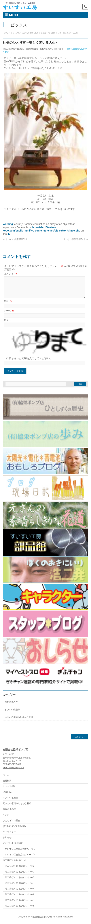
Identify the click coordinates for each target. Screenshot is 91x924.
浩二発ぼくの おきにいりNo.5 (19, 889)
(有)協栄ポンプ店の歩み (14, 826)
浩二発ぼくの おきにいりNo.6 (19, 894)
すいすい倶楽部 (12, 714)
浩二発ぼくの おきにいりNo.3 (19, 877)
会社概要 (7, 781)
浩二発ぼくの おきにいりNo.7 (19, 900)
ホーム (6, 775)
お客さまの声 (11, 706)
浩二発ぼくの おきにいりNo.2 (19, 872)
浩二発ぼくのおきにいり (15, 860)
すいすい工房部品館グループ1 (20, 849)
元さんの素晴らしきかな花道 (19, 721)
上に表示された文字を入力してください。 (28, 362)
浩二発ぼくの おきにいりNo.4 (19, 883)
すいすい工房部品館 (12, 843)
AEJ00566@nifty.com (13, 767)
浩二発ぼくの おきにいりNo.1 (19, 866)
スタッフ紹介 (9, 786)
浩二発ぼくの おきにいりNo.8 (19, 906)
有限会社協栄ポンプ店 (41, 917)
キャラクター (9, 832)
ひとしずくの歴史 (11, 820)
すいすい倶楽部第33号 (15, 239)
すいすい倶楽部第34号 (75, 239)
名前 (8, 305)
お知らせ (7, 837)
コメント (10, 273)
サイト (7, 324)
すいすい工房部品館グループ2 (20, 855)
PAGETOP (79, 737)
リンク (6, 815)
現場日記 (7, 792)
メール (9, 314)
